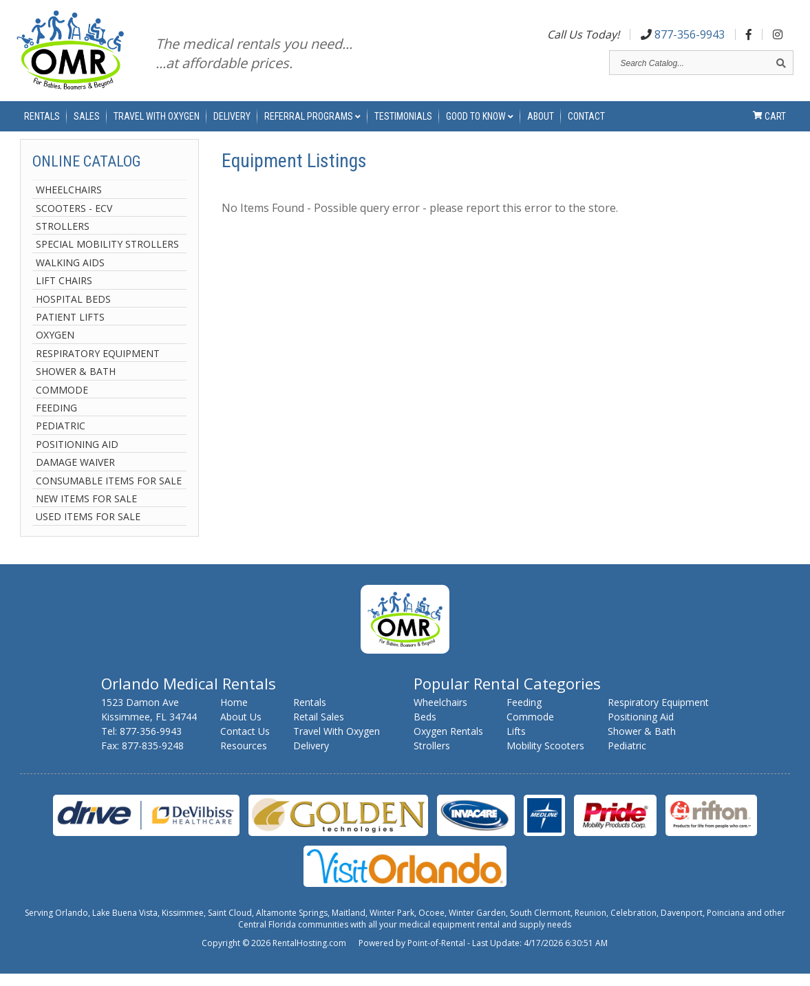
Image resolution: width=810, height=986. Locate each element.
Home (234, 714)
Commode (62, 402)
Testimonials (403, 123)
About (540, 123)
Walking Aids (70, 275)
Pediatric (60, 438)
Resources (243, 757)
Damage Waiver (75, 475)
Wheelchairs (69, 202)
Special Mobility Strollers (107, 257)
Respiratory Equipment (98, 366)
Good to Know (479, 123)
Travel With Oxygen (157, 123)
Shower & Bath (76, 384)
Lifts (516, 743)
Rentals (42, 123)
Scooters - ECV (74, 220)
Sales (87, 123)
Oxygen (55, 348)
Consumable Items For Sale (109, 493)
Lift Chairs (64, 293)
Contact (586, 123)
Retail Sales (318, 729)
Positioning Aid (77, 456)
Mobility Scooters (545, 757)
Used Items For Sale (88, 529)
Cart (769, 123)
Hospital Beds (73, 311)
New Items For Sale (86, 511)
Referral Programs (312, 123)
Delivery (232, 123)
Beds (425, 729)
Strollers (62, 239)
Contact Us (245, 743)
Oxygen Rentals (448, 743)
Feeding (56, 420)
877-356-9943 (683, 36)
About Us (241, 729)
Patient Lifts (70, 330)
